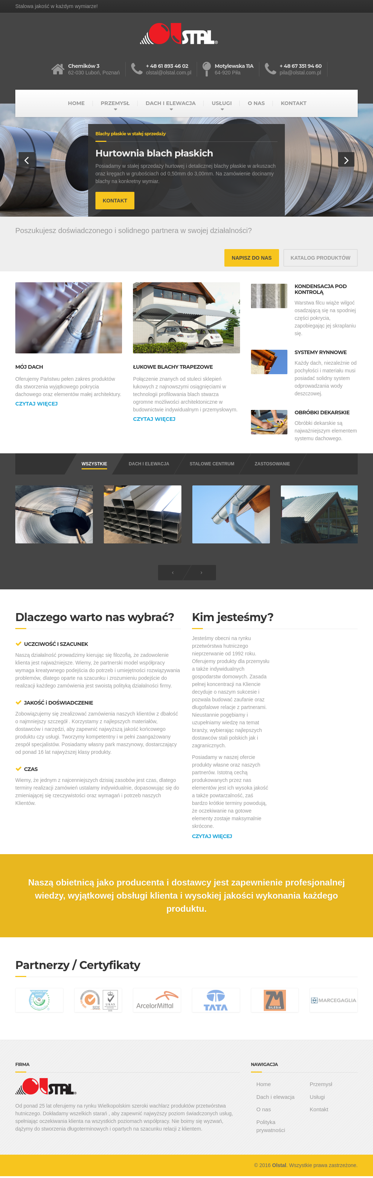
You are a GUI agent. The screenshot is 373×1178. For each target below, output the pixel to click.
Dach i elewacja (275, 1097)
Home (263, 1085)
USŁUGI (222, 103)
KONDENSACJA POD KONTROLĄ (321, 289)
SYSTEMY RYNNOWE (321, 352)
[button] (27, 159)
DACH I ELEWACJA (171, 103)
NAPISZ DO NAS (252, 258)
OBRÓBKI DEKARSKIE (322, 412)
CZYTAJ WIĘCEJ (36, 403)
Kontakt (319, 1110)
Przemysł (321, 1085)
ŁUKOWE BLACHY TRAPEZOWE (173, 367)
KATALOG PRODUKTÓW (320, 258)
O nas (263, 1110)
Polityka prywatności (270, 1127)
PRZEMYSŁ (115, 103)
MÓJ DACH (29, 367)
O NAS (256, 103)
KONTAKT (293, 103)
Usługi (317, 1097)
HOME (76, 103)
